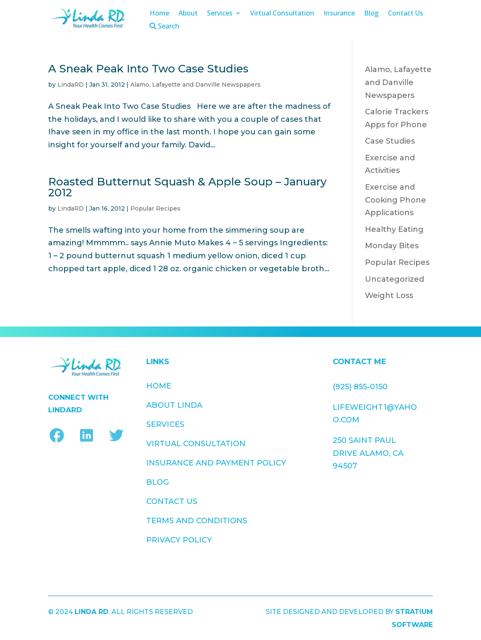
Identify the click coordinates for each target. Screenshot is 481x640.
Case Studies (390, 141)
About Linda (174, 405)
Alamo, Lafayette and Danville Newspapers (195, 84)
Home (159, 14)
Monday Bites (392, 245)
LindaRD (70, 84)
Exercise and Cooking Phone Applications (395, 199)
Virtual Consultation (282, 14)
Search (164, 27)
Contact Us (405, 14)
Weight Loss (389, 295)
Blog (371, 14)
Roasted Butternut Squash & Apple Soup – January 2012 (187, 187)
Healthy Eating (394, 229)
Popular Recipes (155, 208)
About (188, 14)
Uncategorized (394, 279)
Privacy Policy (269, 454)
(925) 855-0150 (360, 386)
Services (220, 14)
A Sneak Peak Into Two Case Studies (148, 68)
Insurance (339, 14)
